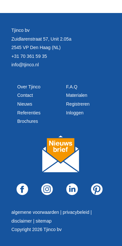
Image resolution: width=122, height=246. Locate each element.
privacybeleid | (77, 212)
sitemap (43, 221)
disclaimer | (23, 221)
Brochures (27, 121)
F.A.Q (71, 86)
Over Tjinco (28, 86)
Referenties (29, 112)
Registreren (77, 104)
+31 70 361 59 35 (29, 56)
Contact (25, 95)
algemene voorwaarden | (37, 212)
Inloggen (75, 112)
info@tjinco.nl (25, 64)
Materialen (76, 95)
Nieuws (24, 104)
